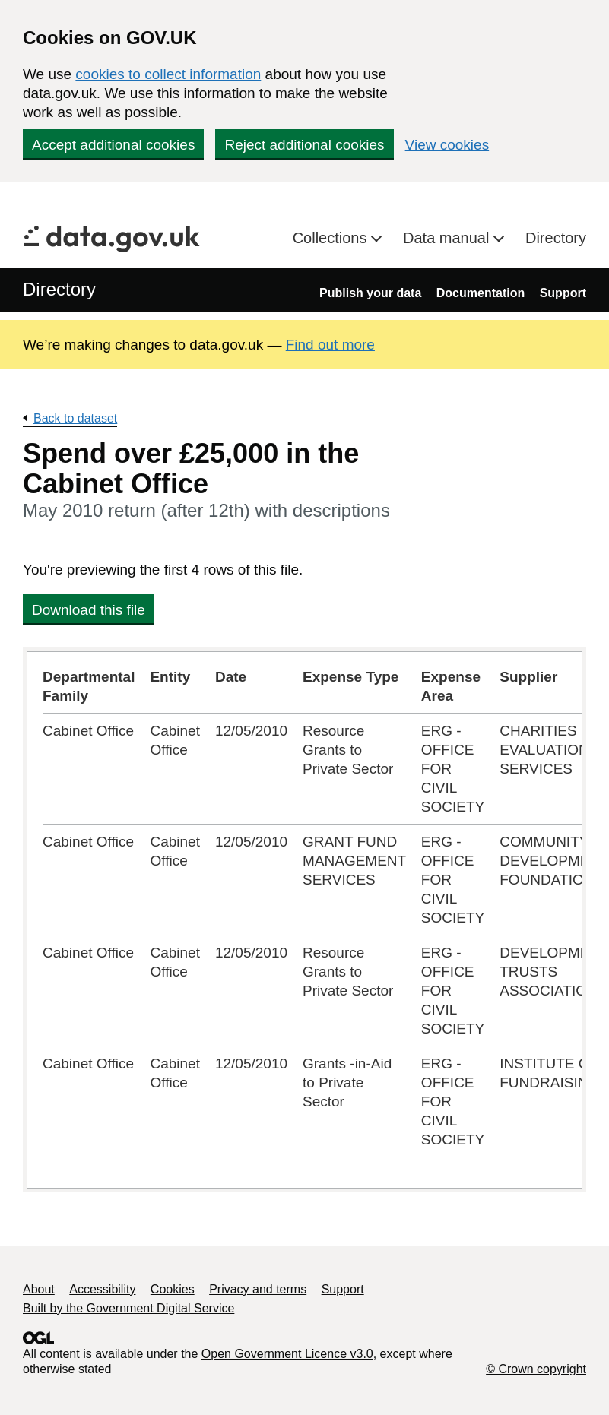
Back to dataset (75, 418)
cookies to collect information (168, 74)
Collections (332, 238)
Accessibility (102, 1289)
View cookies (447, 145)
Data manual (448, 238)
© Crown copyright (536, 1369)
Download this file (88, 610)
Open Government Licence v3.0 (287, 1353)
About (39, 1289)
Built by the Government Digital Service (128, 1308)
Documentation (480, 292)
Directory (555, 238)
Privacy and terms (257, 1289)
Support (563, 292)
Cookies (173, 1289)
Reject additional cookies (304, 145)
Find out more (330, 345)
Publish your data (370, 292)
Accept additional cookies (113, 145)
